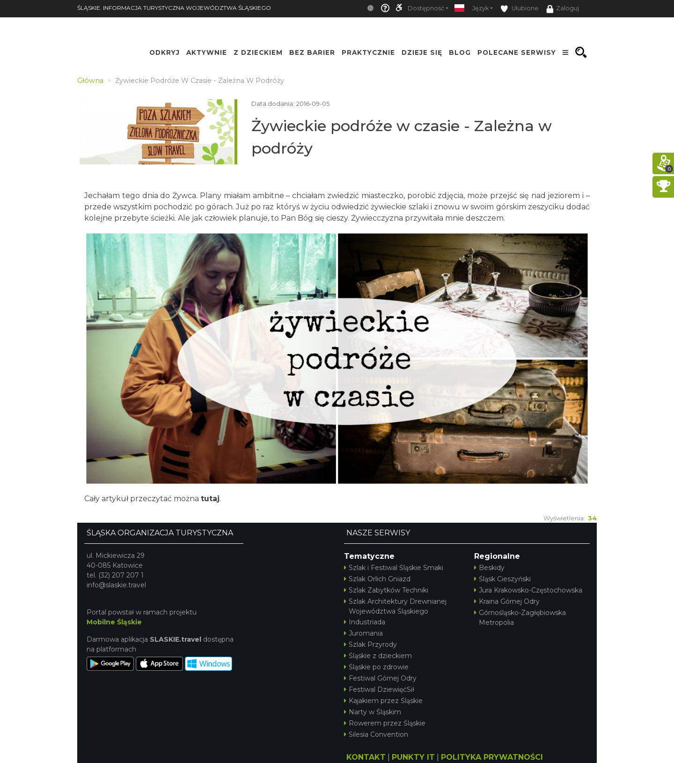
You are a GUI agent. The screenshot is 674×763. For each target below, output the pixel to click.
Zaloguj (562, 9)
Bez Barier (312, 52)
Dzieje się (422, 52)
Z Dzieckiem (258, 52)
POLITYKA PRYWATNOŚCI (492, 757)
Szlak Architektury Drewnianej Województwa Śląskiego (395, 606)
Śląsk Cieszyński (502, 579)
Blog (460, 52)
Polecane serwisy (516, 52)
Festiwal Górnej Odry (380, 678)
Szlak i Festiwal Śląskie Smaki (393, 567)
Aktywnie (206, 52)
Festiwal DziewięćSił (379, 689)
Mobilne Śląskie (114, 622)
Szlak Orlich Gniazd (377, 579)
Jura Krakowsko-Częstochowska (528, 590)
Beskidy (489, 567)
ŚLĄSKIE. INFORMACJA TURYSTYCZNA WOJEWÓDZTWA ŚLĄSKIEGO (174, 7)
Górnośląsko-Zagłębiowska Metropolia (520, 617)
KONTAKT (366, 757)
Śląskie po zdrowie (376, 667)
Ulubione (519, 9)
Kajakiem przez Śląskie (383, 700)
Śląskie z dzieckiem (378, 656)
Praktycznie (368, 52)
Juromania (363, 633)
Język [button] (480, 8)
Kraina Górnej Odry (507, 601)
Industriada (364, 622)
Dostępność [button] (426, 8)
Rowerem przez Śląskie (384, 723)
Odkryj (164, 52)
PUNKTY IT (413, 757)
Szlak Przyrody (370, 644)
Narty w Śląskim (372, 712)
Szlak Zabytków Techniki (386, 590)
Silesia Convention (376, 734)
